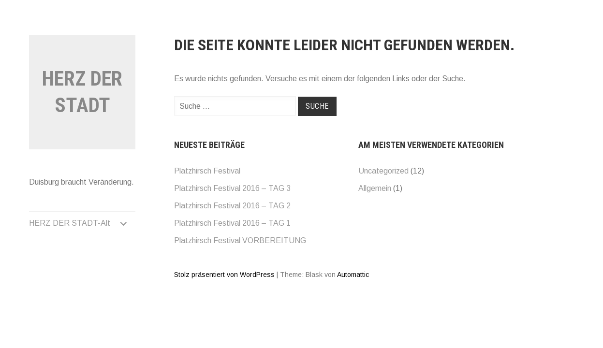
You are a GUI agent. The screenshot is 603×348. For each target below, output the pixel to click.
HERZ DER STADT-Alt (69, 223)
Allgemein (374, 188)
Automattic (353, 274)
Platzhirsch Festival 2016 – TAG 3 (232, 188)
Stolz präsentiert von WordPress (224, 274)
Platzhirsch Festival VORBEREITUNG (240, 240)
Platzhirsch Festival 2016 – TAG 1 (232, 223)
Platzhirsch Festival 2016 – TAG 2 (232, 206)
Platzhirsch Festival (207, 171)
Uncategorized (383, 171)
